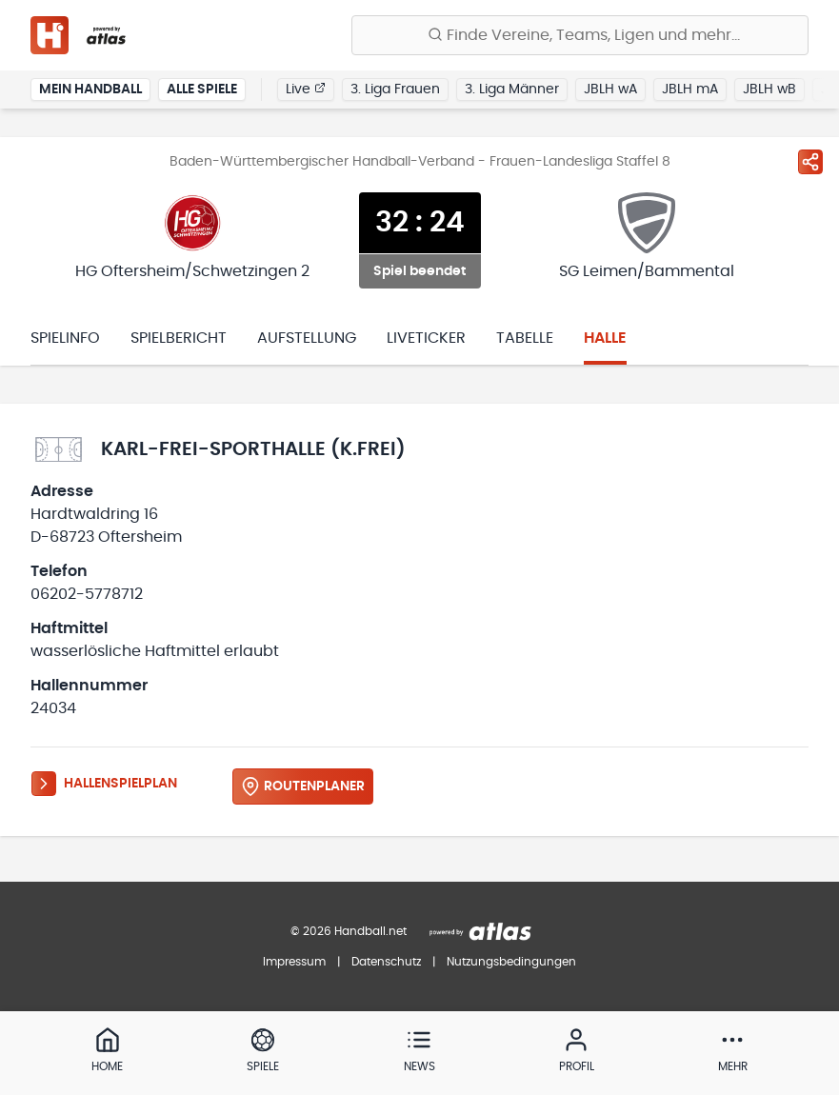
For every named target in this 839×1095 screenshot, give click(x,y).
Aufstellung (306, 338)
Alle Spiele (202, 89)
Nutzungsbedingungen (511, 961)
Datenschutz (386, 961)
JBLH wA (610, 89)
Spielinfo (65, 338)
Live (306, 88)
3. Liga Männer (512, 89)
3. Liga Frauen (395, 89)
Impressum (294, 961)
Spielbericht (178, 338)
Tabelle (524, 338)
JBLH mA (690, 89)
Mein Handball (90, 89)
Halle (605, 338)
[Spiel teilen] (810, 161)
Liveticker (426, 338)
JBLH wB (769, 89)
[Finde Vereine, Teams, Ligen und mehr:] (580, 35)
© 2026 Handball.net (348, 931)
